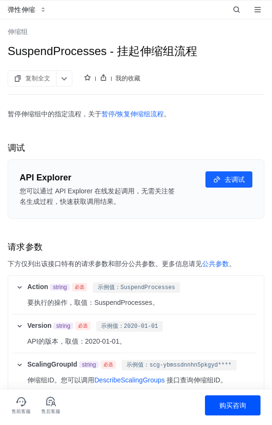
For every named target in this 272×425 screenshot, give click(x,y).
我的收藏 (127, 78)
